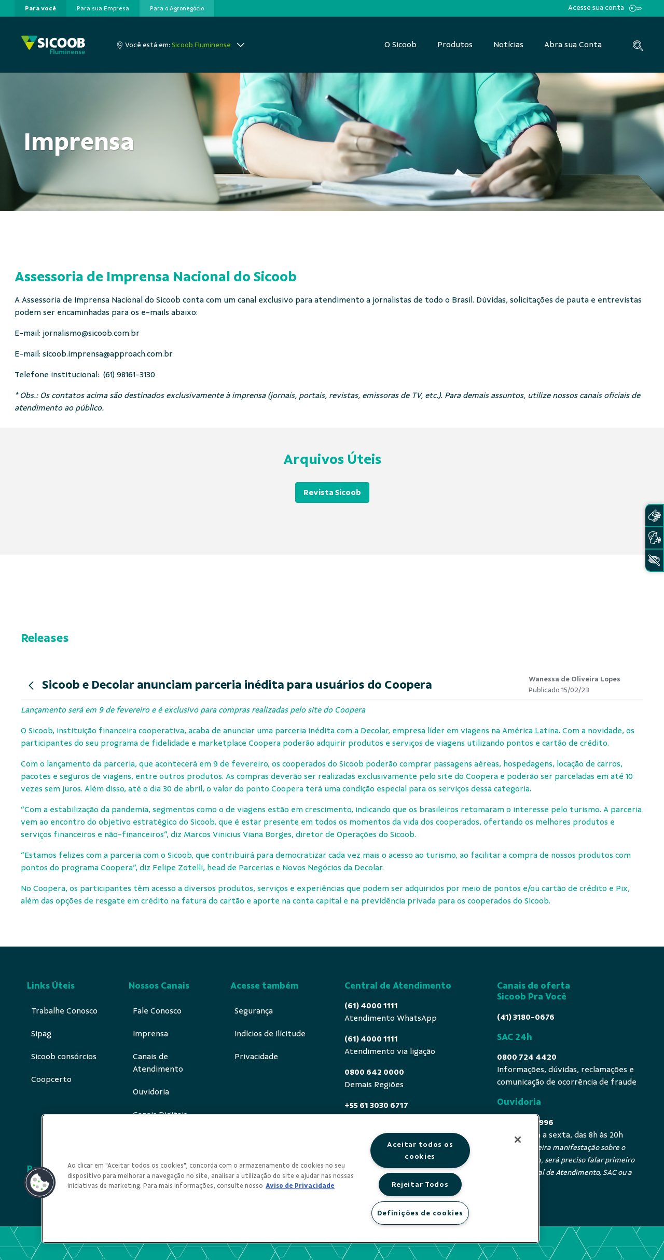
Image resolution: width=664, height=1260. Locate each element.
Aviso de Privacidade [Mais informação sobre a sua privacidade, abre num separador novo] (300, 1185)
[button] (40, 1182)
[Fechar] (517, 1139)
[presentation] (40, 8)
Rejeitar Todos (420, 1184)
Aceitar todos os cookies (420, 1150)
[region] (291, 1178)
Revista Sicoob (332, 492)
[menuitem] (40, 8)
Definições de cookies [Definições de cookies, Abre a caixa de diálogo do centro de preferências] (420, 1213)
